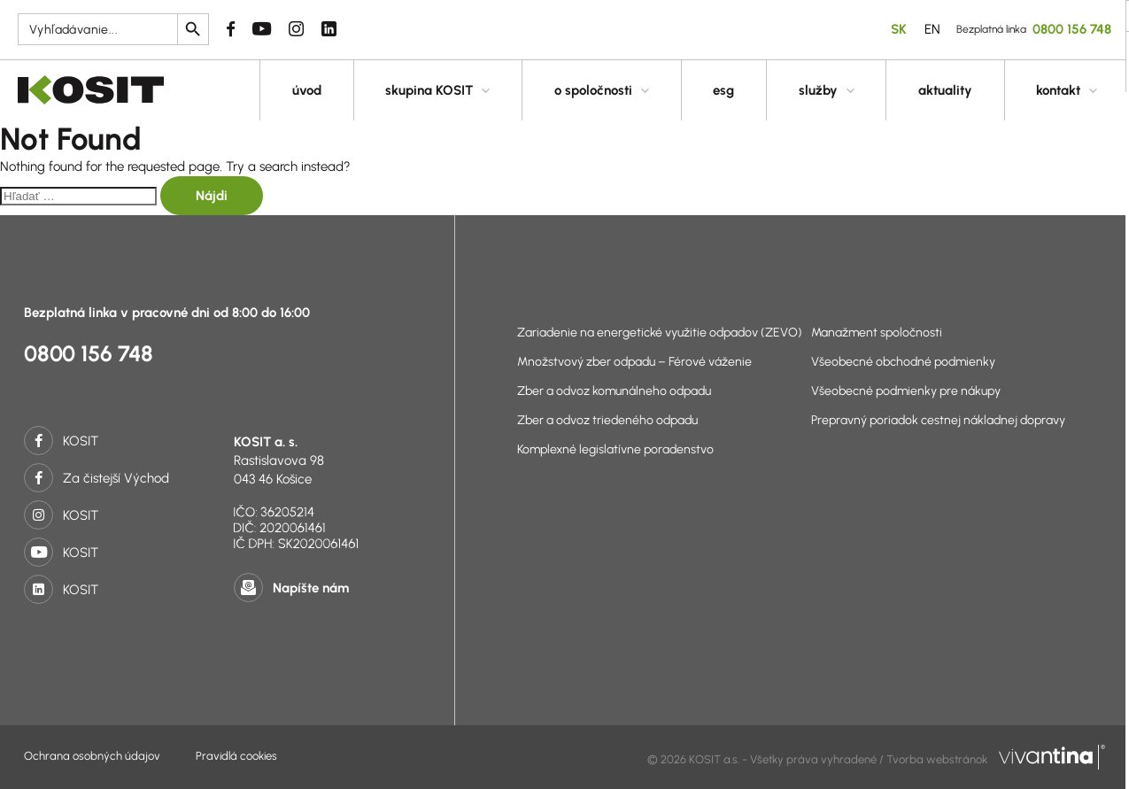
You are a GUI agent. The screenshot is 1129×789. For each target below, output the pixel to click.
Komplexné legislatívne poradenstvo (615, 449)
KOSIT (61, 441)
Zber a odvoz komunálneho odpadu (614, 390)
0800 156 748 (88, 353)
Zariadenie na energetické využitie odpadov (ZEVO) (659, 332)
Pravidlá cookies (236, 755)
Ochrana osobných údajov (92, 755)
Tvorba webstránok (995, 759)
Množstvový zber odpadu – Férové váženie (634, 361)
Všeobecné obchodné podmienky (903, 361)
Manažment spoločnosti (876, 332)
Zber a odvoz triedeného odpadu (607, 420)
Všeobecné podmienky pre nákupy (906, 390)
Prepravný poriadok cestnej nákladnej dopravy (938, 420)
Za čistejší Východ (96, 478)
